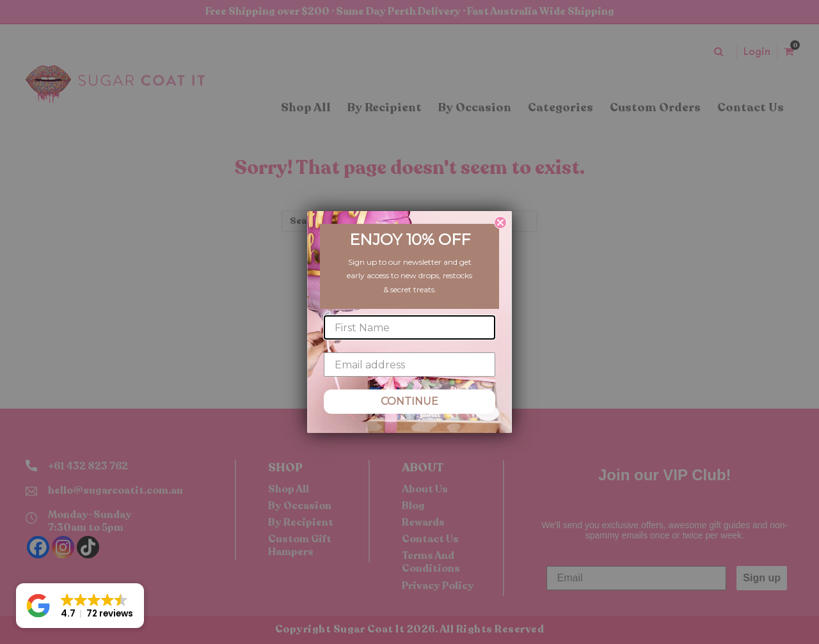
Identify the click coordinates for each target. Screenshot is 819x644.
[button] (80, 605)
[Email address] (409, 364)
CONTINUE (409, 401)
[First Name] (409, 327)
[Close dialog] (500, 222)
